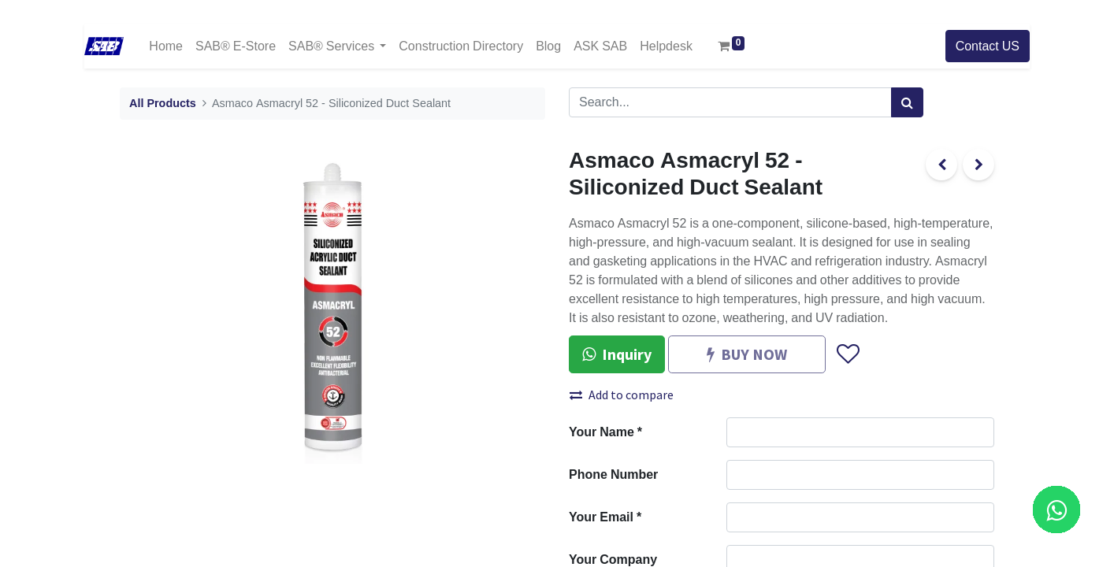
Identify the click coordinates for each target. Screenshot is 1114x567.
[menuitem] (166, 46)
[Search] (907, 102)
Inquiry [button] (617, 354)
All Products (162, 103)
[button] (847, 354)
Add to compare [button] (622, 394)
